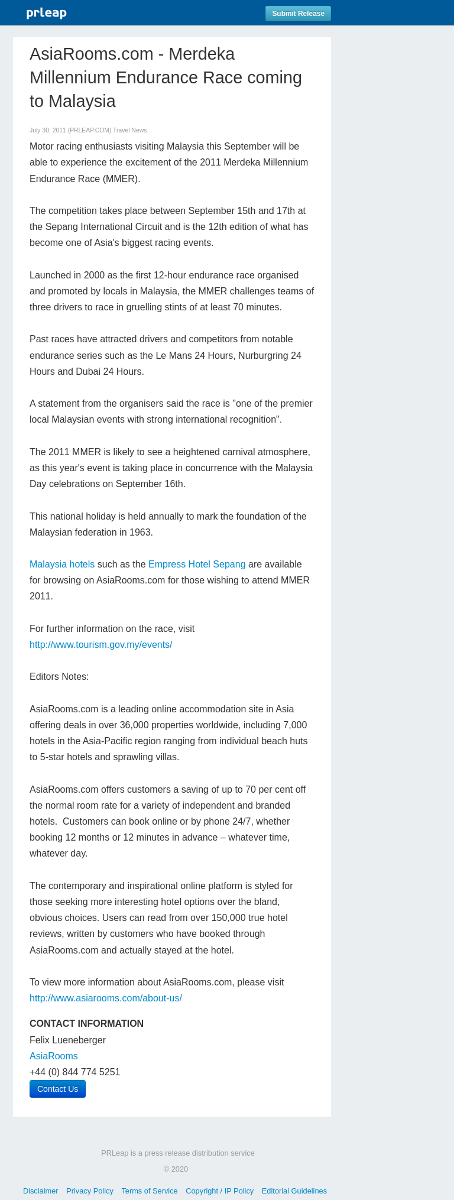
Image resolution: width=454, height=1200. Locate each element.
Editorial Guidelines (294, 1190)
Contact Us (57, 1089)
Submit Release (298, 13)
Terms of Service (149, 1190)
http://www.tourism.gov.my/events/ (101, 645)
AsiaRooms (54, 1056)
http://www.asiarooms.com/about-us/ (106, 998)
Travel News (130, 130)
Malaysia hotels (62, 564)
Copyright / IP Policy (220, 1190)
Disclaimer (41, 1190)
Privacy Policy (90, 1190)
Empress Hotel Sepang (197, 564)
